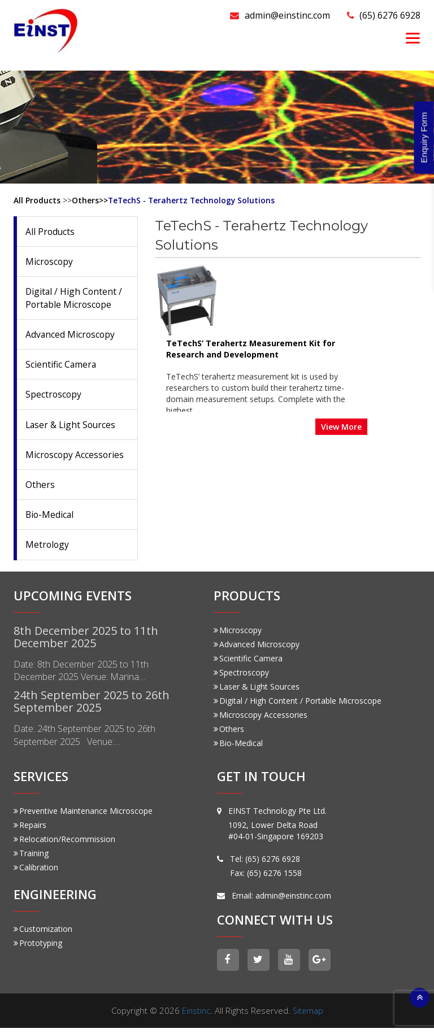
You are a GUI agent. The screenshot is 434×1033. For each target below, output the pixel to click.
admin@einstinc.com (269, 14)
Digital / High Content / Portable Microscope (74, 299)
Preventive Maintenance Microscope (83, 814)
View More (394, 351)
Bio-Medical (50, 518)
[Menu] (413, 37)
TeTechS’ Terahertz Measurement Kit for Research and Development (303, 275)
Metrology (47, 548)
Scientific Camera (61, 366)
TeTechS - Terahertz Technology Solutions (193, 200)
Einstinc (195, 1015)
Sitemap (308, 1015)
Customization (43, 933)
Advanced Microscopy (70, 335)
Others (40, 488)
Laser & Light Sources (71, 427)
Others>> (90, 200)
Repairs (30, 828)
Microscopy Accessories (75, 457)
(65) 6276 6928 (380, 14)
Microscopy (49, 262)
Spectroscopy (54, 396)
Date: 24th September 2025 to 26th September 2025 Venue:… (89, 741)
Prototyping (38, 947)
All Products (37, 200)
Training (31, 857)
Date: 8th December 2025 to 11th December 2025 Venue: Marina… (85, 675)
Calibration (36, 871)
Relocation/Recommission (64, 843)
